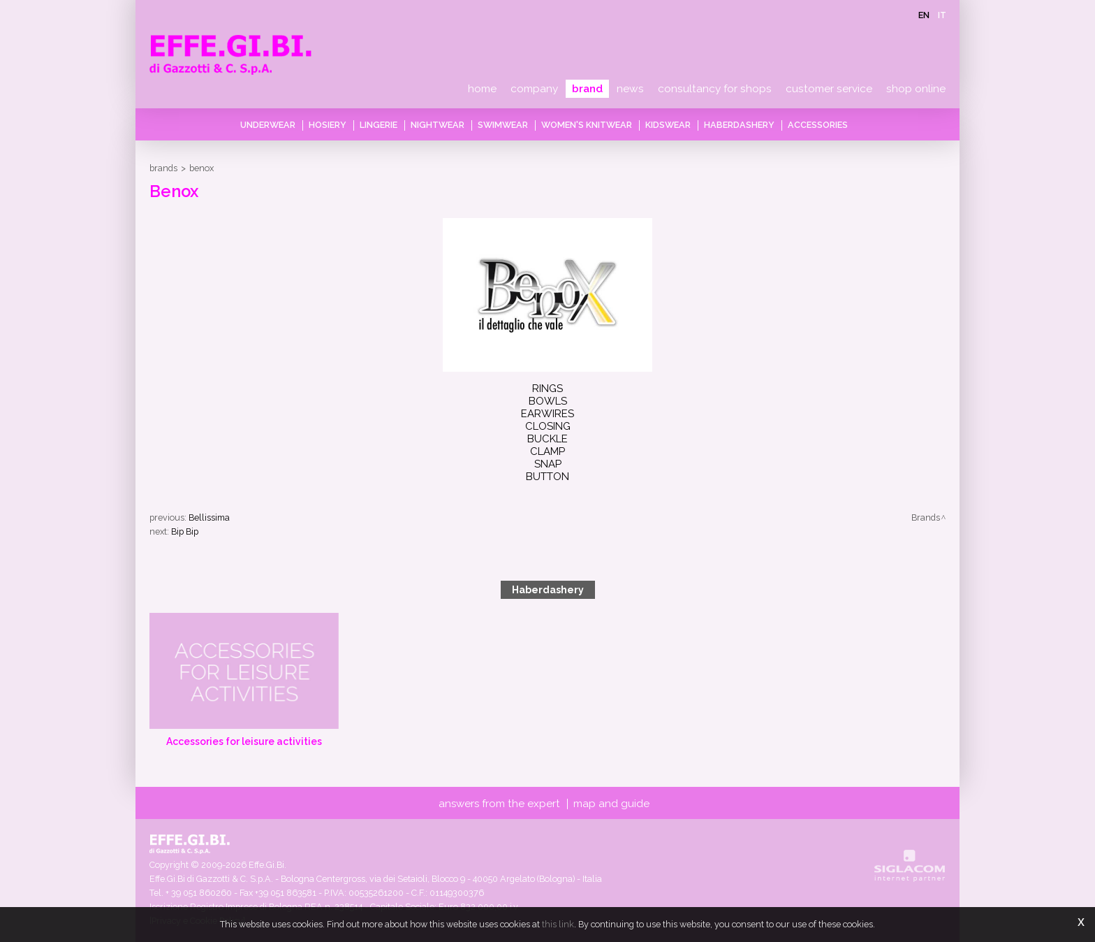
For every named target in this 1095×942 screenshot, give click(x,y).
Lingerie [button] (378, 124)
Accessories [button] (818, 124)
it (942, 15)
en (923, 15)
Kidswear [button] (668, 124)
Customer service (829, 88)
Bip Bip (184, 531)
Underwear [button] (267, 124)
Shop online (916, 88)
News (630, 88)
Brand (587, 88)
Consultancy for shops (715, 88)
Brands (163, 168)
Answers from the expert (499, 803)
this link (558, 924)
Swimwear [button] (503, 124)
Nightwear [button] (437, 124)
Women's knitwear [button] (586, 124)
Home (482, 88)
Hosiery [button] (327, 124)
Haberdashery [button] (739, 124)
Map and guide (611, 803)
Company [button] (534, 88)
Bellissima (209, 517)
